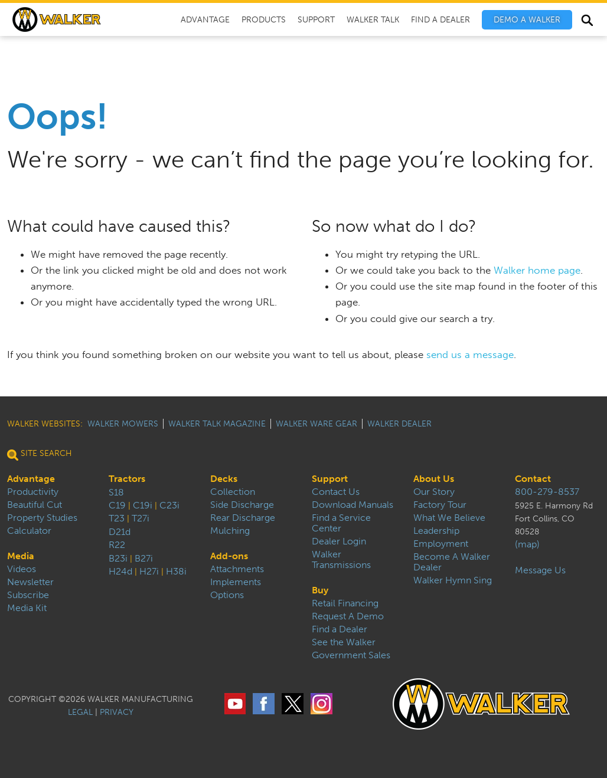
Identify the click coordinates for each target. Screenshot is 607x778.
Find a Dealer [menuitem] (339, 629)
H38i (176, 571)
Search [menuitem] (586, 21)
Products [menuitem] (264, 20)
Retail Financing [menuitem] (345, 603)
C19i (142, 505)
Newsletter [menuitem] (30, 582)
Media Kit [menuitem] (27, 608)
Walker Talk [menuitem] (373, 20)
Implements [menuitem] (235, 582)
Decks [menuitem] (223, 479)
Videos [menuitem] (21, 569)
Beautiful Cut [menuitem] (34, 505)
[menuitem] (527, 20)
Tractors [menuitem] (127, 479)
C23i (169, 505)
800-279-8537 (547, 492)
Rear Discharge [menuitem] (242, 518)
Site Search (39, 453)
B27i (144, 558)
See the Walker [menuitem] (344, 642)
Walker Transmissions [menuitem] (341, 559)
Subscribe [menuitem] (28, 595)
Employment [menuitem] (440, 544)
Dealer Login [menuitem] (339, 541)
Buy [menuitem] (320, 590)
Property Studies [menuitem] (42, 518)
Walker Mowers (122, 424)
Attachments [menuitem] (237, 569)
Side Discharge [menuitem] (242, 505)
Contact (533, 479)
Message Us (540, 570)
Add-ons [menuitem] (229, 556)
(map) (527, 544)
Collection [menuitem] (232, 492)
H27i (149, 571)
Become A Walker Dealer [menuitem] (451, 562)
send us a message (470, 354)
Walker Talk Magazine (217, 424)
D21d (119, 531)
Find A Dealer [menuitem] (440, 20)
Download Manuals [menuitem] (352, 505)
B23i (118, 558)
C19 (117, 505)
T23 (117, 518)
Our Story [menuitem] (434, 492)
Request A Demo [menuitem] (348, 616)
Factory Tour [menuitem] (439, 505)
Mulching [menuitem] (230, 531)
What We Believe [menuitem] (449, 518)
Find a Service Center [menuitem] (341, 523)
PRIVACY (116, 712)
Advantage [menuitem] (205, 20)
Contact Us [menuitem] (336, 492)
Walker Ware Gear (316, 424)
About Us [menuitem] (433, 479)
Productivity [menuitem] (32, 492)
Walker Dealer (399, 424)
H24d (120, 571)
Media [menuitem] (20, 556)
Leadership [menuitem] (436, 531)
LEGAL (80, 712)
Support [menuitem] (316, 20)
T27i (140, 518)
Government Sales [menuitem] (351, 655)
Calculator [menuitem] (29, 531)
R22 (117, 544)
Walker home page (537, 270)
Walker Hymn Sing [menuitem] (452, 580)
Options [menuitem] (227, 595)
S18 (116, 492)
